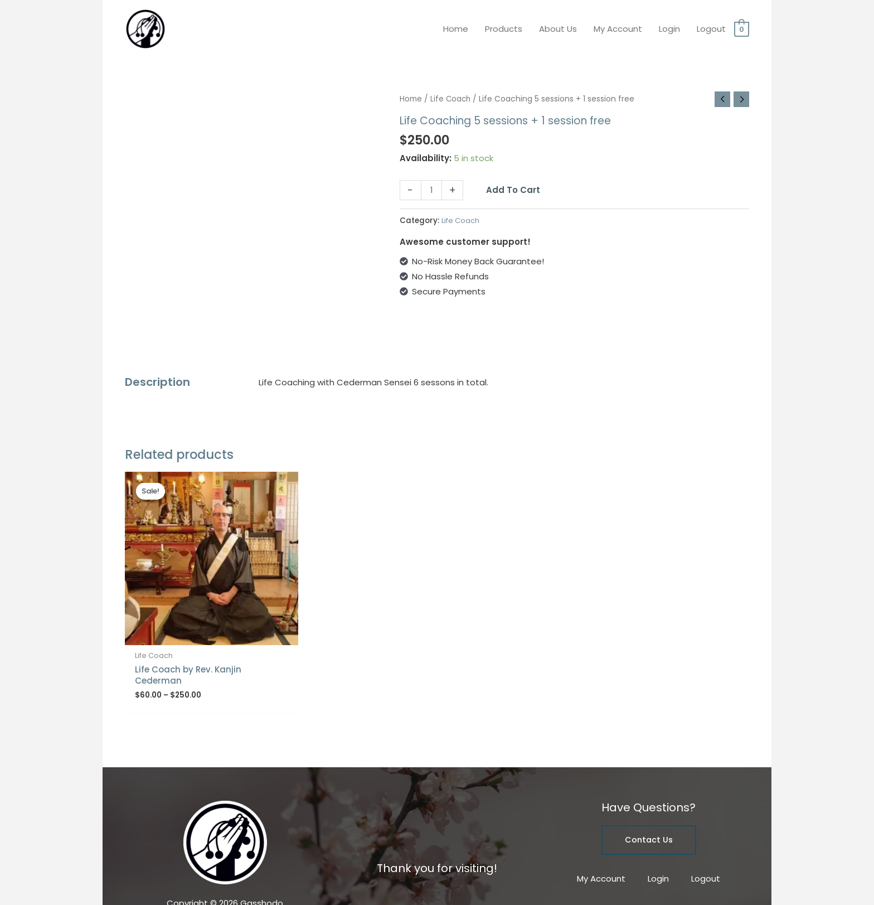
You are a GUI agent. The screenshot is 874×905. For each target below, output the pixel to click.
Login (669, 25)
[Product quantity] (432, 183)
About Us (558, 25)
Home (455, 25)
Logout (711, 25)
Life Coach (451, 91)
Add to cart (514, 182)
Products (503, 25)
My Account (618, 25)
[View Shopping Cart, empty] (741, 25)
